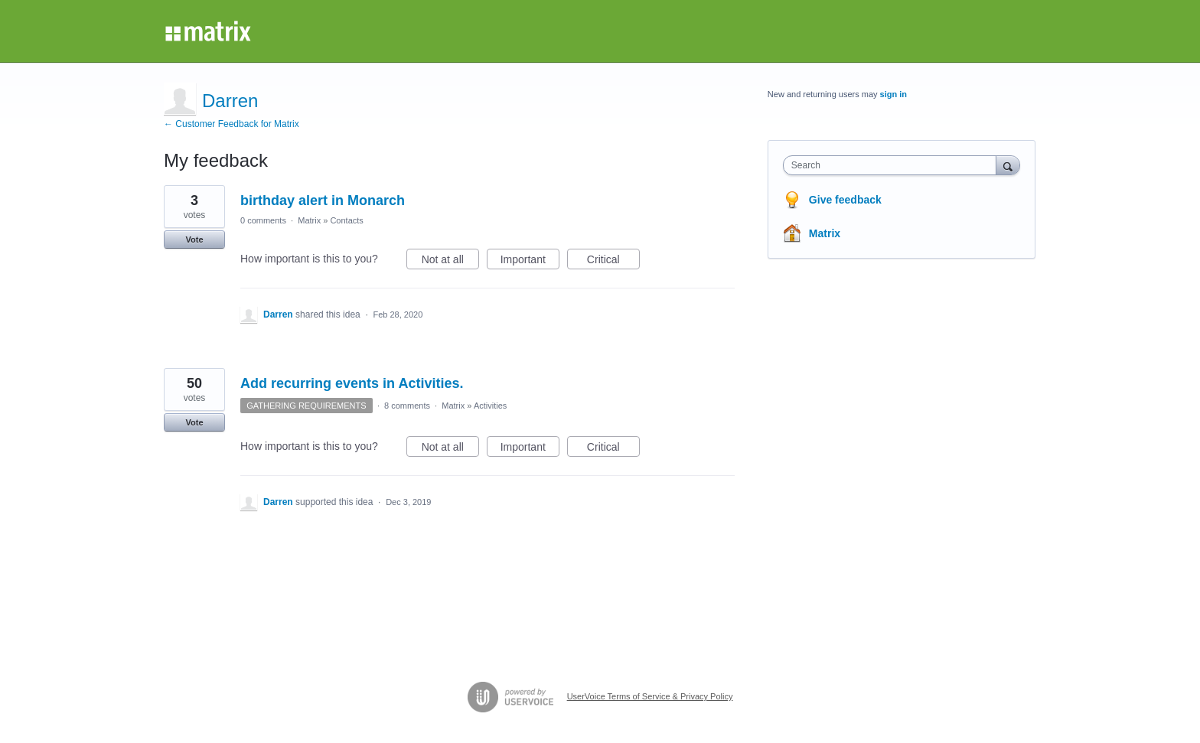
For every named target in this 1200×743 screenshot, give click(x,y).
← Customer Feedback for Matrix (231, 124)
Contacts (346, 220)
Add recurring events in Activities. (351, 383)
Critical (613, 261)
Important (530, 261)
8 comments (407, 405)
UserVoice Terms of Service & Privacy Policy (650, 696)
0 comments (263, 220)
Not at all (450, 261)
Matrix (309, 220)
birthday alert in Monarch (322, 200)
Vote (194, 239)
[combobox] (893, 165)
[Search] (1008, 164)
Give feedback (845, 200)
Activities (490, 405)
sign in (893, 94)
